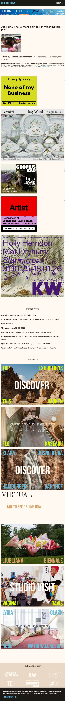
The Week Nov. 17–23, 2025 (13, 328)
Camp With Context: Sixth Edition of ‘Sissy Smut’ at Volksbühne (29, 319)
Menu (59, 3)
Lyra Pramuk (7, 324)
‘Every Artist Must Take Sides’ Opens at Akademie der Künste (28, 348)
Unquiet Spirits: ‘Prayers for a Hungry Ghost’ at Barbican (26, 332)
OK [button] (16, 697)
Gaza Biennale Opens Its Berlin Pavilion (18, 315)
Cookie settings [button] (8, 697)
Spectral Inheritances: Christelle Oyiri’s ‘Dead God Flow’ (26, 343)
